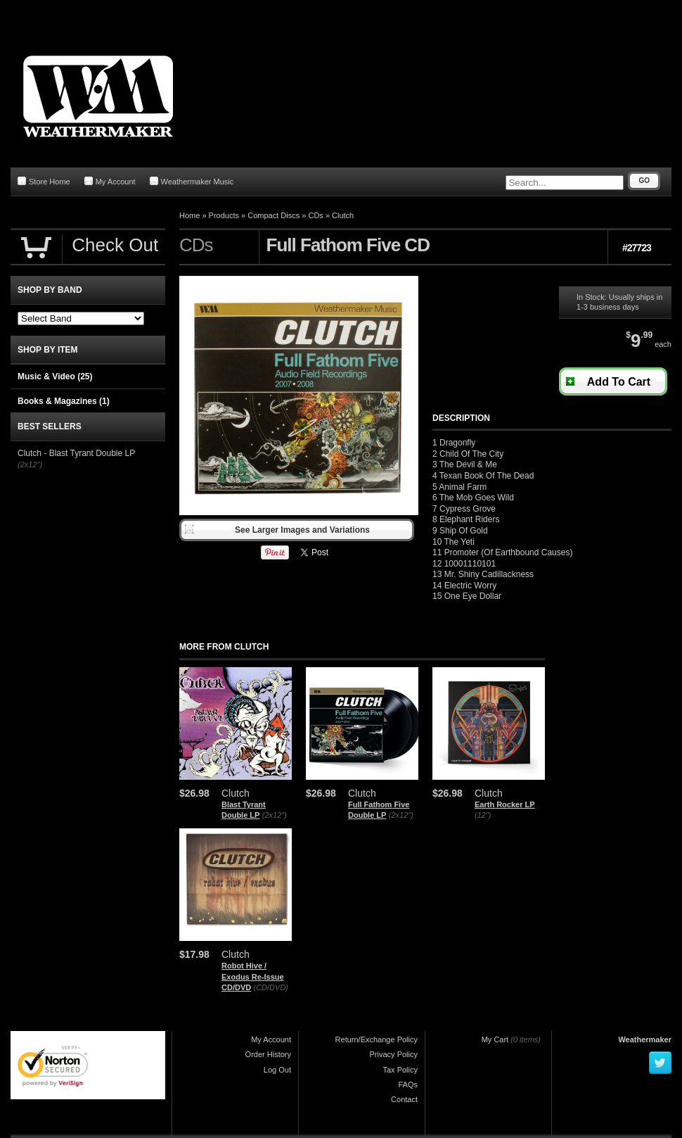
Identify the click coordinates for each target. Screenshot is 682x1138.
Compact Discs (273, 215)
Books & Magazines (64, 401)
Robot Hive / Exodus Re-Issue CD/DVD (252, 976)
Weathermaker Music (192, 181)
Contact (404, 1099)
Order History (268, 1054)
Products (224, 215)
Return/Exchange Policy (376, 1039)
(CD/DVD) (271, 987)
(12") (483, 815)
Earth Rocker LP (505, 804)
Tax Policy (400, 1070)
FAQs (408, 1084)
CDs (315, 215)
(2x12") (274, 815)
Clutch (343, 215)
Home (189, 215)
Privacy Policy (394, 1054)
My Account (110, 181)
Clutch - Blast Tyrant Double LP (76, 453)
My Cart (495, 1039)
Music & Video (55, 376)
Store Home (44, 181)
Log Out (277, 1070)
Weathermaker (644, 1039)
